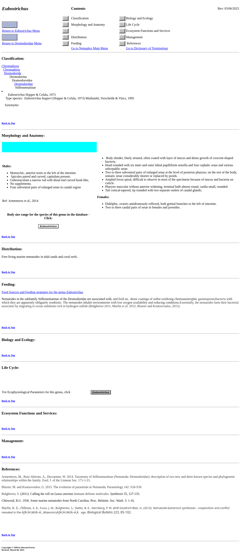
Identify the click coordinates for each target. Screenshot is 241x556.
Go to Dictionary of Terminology (147, 48)
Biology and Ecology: (18, 340)
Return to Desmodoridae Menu (22, 43)
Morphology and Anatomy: (23, 135)
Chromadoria (11, 69)
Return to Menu (21, 30)
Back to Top (8, 123)
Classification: (13, 58)
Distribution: (12, 249)
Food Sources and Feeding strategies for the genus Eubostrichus (42, 292)
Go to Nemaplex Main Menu (89, 48)
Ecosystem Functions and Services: (29, 413)
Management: (13, 441)
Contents (78, 8)
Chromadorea (10, 66)
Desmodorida (12, 73)
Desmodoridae (23, 84)
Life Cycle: (10, 367)
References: (11, 469)
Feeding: (9, 284)
